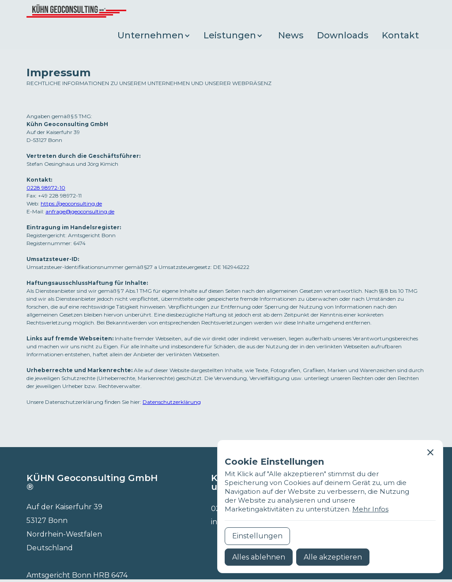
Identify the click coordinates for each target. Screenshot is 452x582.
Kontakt (400, 35)
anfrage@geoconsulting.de (79, 211)
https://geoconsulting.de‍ (71, 203)
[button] (156, 35)
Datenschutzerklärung (172, 402)
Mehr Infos (370, 509)
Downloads (343, 35)
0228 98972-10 (45, 187)
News (291, 35)
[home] (76, 11)
